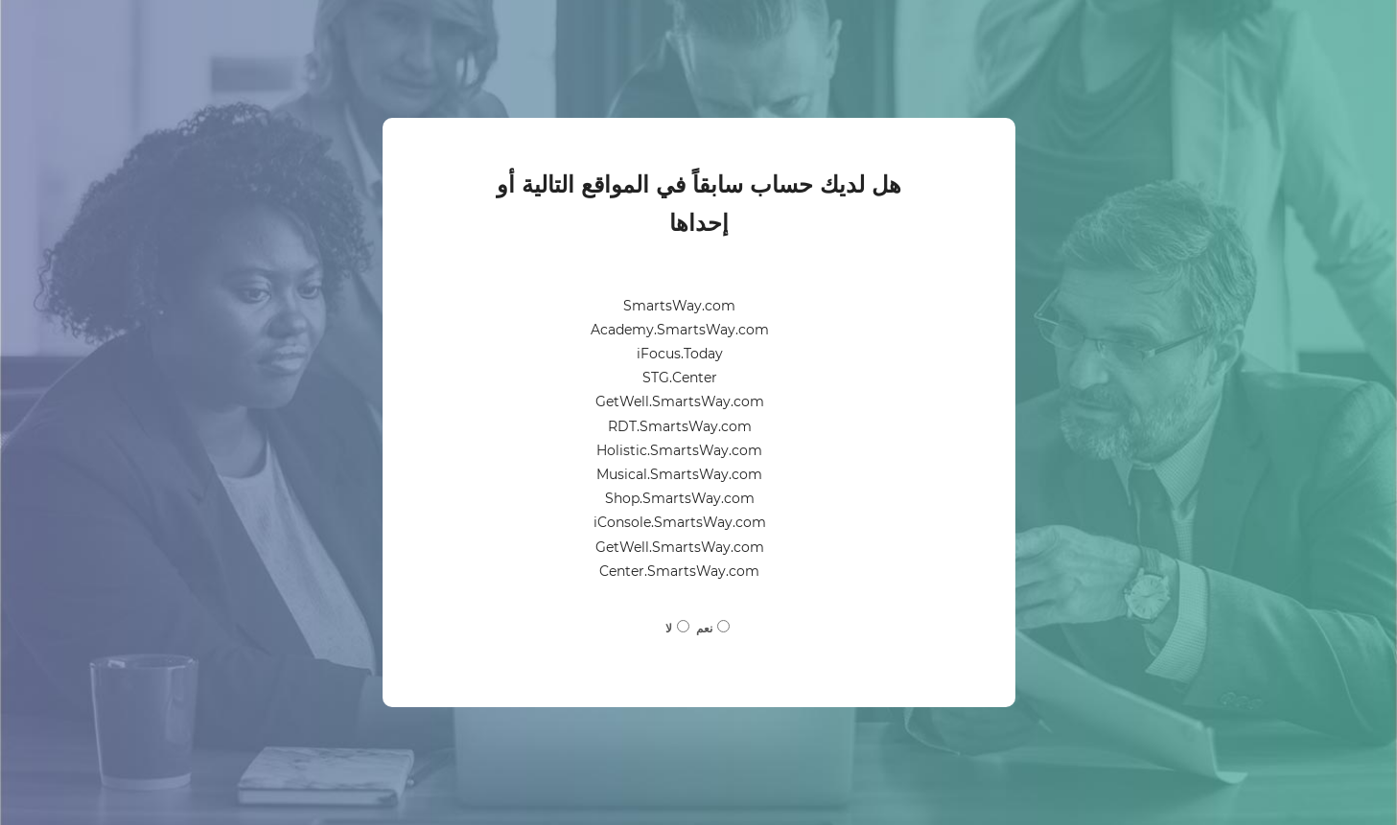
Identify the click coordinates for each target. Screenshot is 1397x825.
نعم (704, 628)
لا (668, 628)
